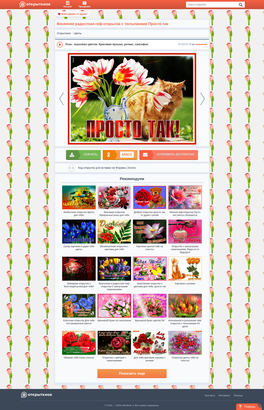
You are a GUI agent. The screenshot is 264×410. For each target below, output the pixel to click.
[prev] (61, 99)
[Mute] (193, 44)
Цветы (77, 33)
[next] (202, 99)
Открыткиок (64, 33)
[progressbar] (201, 44)
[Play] (60, 45)
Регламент (224, 395)
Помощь (238, 395)
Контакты (210, 395)
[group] (132, 44)
